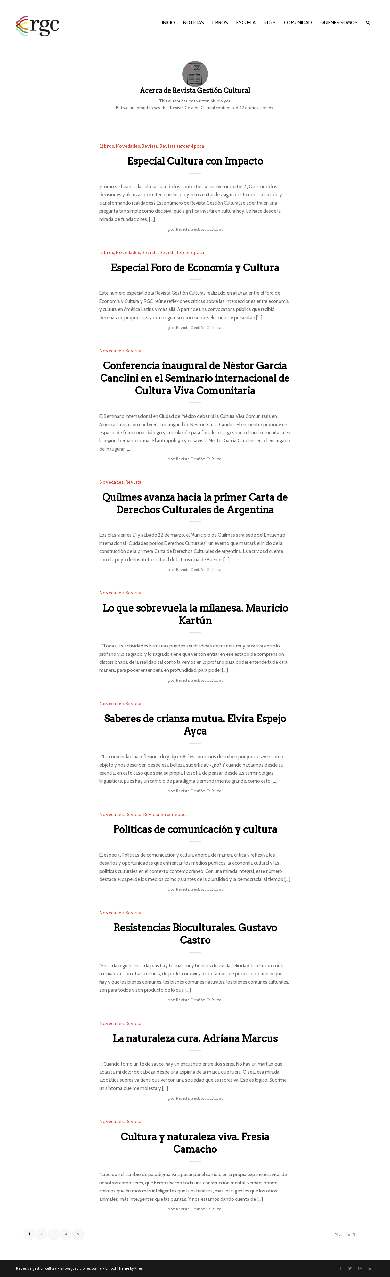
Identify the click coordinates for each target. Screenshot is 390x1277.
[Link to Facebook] (340, 1268)
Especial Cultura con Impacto (195, 161)
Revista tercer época (181, 146)
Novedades (128, 146)
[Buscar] (368, 22)
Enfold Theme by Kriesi (124, 1268)
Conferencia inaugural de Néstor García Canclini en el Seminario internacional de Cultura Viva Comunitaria (195, 378)
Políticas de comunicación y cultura (195, 829)
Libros (106, 146)
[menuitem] (168, 22)
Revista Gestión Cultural (199, 229)
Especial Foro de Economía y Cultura (195, 267)
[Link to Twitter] (350, 1268)
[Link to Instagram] (359, 1268)
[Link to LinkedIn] (369, 1268)
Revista (150, 146)
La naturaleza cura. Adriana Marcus (195, 1038)
